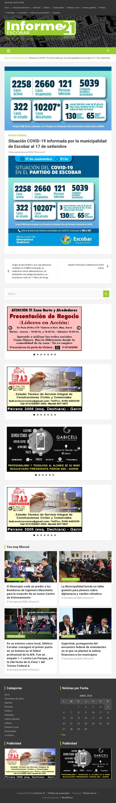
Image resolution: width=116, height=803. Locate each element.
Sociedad (22, 13)
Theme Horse (89, 793)
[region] (44, 328)
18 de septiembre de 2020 (20, 152)
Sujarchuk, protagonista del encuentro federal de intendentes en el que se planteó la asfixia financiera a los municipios (83, 649)
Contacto (56, 13)
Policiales (10, 13)
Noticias (36, 7)
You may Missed (18, 547)
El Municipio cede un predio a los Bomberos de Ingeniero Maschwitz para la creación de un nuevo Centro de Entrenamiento (31, 592)
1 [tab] (34, 354)
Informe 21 (40, 152)
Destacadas (58, 7)
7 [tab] (55, 354)
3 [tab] (41, 354)
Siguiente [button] (78, 328)
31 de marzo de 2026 (17, 601)
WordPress (67, 797)
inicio (7, 7)
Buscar (106, 293)
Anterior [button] (10, 328)
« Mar (63, 734)
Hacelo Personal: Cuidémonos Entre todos (86, 266)
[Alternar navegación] (9, 50)
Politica (102, 7)
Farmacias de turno (21, 7)
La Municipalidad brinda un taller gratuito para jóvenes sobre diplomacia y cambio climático (82, 590)
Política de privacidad (39, 13)
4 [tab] (44, 354)
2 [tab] (38, 354)
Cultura (47, 7)
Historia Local (73, 7)
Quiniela (8, 702)
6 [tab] (51, 354)
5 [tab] (48, 354)
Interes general (89, 7)
